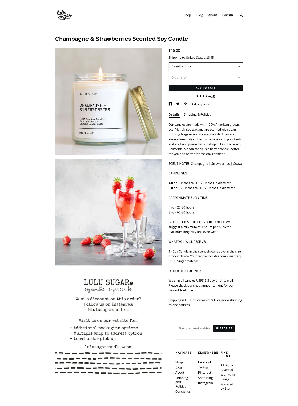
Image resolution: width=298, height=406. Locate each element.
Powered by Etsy (226, 386)
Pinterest (204, 372)
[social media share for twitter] (178, 104)
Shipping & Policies (197, 114)
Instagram (205, 383)
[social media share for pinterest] (186, 104)
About (212, 15)
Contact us (183, 391)
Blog (199, 15)
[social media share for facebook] (170, 104)
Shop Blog (205, 378)
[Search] (241, 16)
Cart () (227, 15)
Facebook (205, 362)
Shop (187, 15)
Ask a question (202, 104)
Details (174, 114)
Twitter (203, 367)
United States (195, 57)
